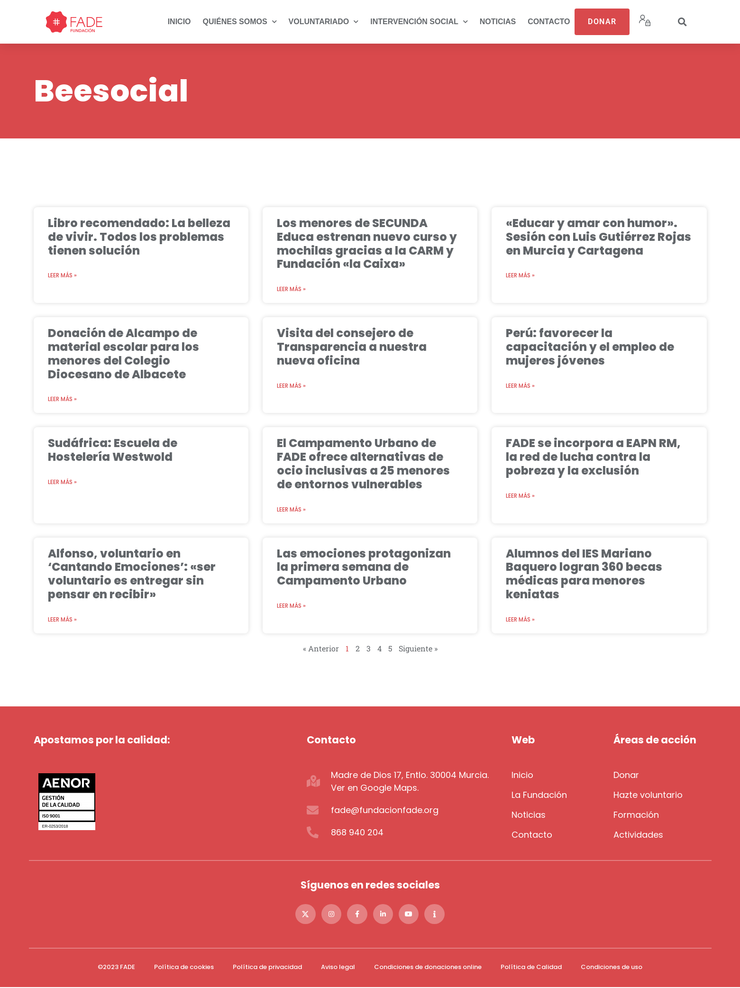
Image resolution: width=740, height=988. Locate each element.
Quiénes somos (240, 21)
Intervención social (419, 21)
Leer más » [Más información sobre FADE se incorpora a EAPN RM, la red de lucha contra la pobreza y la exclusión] (520, 496)
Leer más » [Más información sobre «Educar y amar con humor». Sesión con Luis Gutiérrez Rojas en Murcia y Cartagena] (520, 275)
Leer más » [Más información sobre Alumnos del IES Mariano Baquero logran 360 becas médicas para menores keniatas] (520, 619)
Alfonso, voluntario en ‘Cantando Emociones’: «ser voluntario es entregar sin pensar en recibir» (132, 574)
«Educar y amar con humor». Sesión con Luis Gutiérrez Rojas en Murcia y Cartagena (598, 236)
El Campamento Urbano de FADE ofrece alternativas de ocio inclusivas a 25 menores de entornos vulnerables (363, 463)
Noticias (498, 22)
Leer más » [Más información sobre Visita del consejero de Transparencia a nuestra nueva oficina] (291, 386)
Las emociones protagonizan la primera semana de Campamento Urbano (364, 567)
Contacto (549, 22)
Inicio (179, 22)
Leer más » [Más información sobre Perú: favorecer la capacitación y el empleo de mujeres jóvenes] (520, 386)
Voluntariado (324, 21)
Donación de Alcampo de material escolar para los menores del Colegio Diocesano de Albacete (123, 353)
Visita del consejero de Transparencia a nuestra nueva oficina (352, 346)
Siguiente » (418, 648)
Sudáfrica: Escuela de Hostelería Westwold (112, 450)
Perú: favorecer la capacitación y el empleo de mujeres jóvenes (590, 346)
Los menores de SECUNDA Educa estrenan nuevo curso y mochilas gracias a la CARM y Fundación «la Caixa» (367, 243)
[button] (682, 21)
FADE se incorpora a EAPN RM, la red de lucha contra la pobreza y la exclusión (593, 456)
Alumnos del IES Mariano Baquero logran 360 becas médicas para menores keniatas (584, 574)
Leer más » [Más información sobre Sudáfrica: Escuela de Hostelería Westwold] (62, 482)
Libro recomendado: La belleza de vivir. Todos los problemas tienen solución (139, 236)
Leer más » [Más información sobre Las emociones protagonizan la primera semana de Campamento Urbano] (291, 606)
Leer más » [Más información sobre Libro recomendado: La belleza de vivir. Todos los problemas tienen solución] (62, 275)
